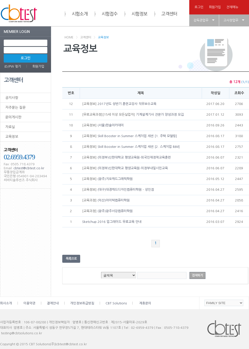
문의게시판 (13, 117)
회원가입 (215, 7)
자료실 (10, 127)
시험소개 (80, 14)
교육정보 (11, 136)
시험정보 (139, 14)
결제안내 (58, 303)
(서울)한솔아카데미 (111, 125)
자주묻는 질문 (15, 107)
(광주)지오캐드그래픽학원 (115, 178)
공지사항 (11, 97)
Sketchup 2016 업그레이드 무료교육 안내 (111, 221)
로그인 (198, 7)
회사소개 (11, 303)
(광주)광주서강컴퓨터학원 (115, 211)
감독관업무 (200, 20)
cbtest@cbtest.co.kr (28, 168)
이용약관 (35, 303)
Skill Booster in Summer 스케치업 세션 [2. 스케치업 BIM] (139, 146)
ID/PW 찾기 (12, 66)
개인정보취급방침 (88, 303)
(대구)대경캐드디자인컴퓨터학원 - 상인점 (126, 189)
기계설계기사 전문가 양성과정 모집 (160, 114)
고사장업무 (230, 20)
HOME (68, 37)
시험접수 (110, 14)
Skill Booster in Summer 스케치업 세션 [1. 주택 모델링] (137, 136)
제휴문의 (145, 303)
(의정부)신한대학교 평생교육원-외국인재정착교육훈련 (134, 157)
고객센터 (169, 14)
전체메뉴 (232, 7)
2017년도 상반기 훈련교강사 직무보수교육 (127, 103)
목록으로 (71, 258)
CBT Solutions (122, 303)
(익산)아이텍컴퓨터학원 (114, 200)
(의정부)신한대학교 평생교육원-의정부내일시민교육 (133, 168)
